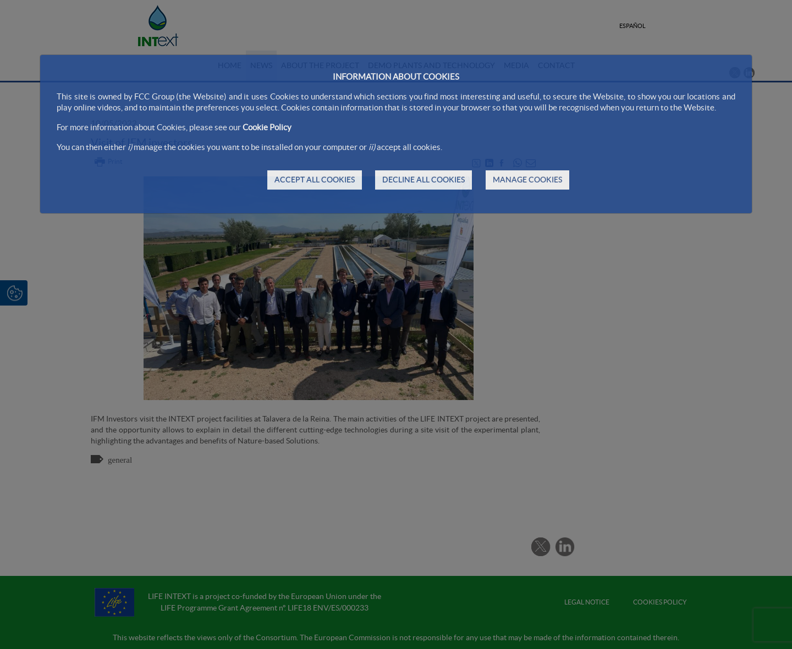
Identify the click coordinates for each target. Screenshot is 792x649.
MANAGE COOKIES (527, 179)
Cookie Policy (267, 127)
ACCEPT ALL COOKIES (314, 179)
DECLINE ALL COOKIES (423, 179)
